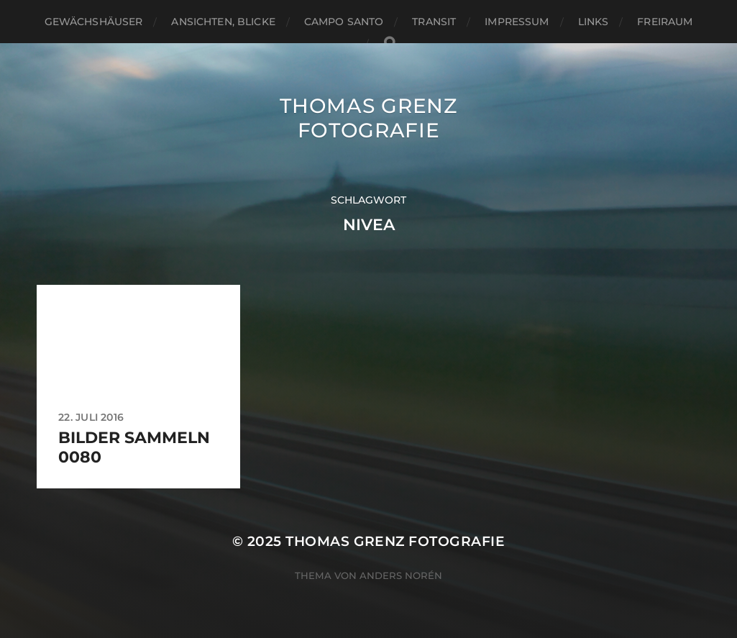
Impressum (517, 21)
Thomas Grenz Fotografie (368, 118)
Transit (434, 21)
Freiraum (664, 21)
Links (593, 21)
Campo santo (344, 21)
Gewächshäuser (94, 21)
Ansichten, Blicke (223, 21)
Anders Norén (401, 575)
